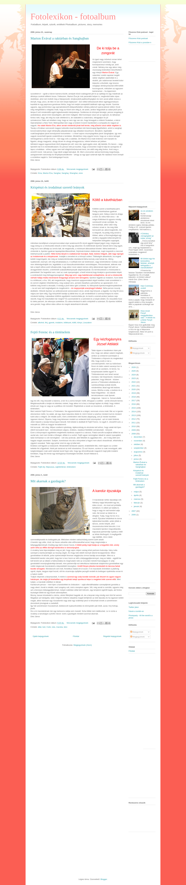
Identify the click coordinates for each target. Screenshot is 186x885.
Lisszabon (87, 322)
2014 (134, 411)
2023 (134, 378)
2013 (134, 415)
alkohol (41, 322)
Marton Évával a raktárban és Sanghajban (60, 38)
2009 (134, 430)
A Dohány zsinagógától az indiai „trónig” (147, 235)
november (138, 441)
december (138, 437)
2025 (134, 371)
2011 (134, 423)
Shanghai (74, 173)
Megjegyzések (137, 353)
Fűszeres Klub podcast (138, 38)
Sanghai (57, 173)
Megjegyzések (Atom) (83, 645)
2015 (134, 408)
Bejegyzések (136, 348)
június (136, 459)
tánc (65, 627)
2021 (134, 386)
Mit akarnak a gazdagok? (48, 481)
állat (39, 627)
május (136, 492)
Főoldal (76, 636)
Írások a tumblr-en (136, 611)
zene (81, 173)
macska (59, 627)
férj (46, 322)
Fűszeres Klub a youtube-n (140, 42)
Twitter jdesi (134, 607)
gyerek (51, 322)
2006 (134, 515)
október (137, 444)
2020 (134, 389)
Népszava (50, 467)
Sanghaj (65, 173)
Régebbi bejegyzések (112, 636)
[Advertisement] (146, 54)
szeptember (139, 448)
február (137, 503)
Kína (40, 173)
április (136, 495)
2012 (134, 419)
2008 (134, 434)
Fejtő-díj (41, 467)
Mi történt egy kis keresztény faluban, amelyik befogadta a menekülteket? (148, 263)
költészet (67, 322)
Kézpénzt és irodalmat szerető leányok (57, 187)
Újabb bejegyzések (41, 636)
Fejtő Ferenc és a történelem (50, 332)
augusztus (138, 452)
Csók (48, 627)
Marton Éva (47, 173)
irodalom (59, 322)
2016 (134, 404)
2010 (134, 426)
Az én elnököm (147, 211)
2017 (134, 400)
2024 (134, 375)
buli (43, 627)
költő (74, 322)
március (137, 499)
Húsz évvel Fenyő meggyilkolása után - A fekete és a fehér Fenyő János (148, 316)
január (137, 506)
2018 (134, 397)
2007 (134, 511)
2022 (134, 382)
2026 (134, 367)
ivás (53, 627)
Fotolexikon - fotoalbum (73, 16)
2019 (134, 393)
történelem (71, 467)
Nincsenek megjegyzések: (78, 169)
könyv (79, 322)
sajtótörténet (60, 467)
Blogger (104, 879)
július (136, 455)
